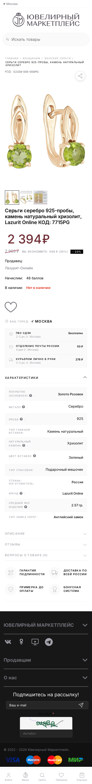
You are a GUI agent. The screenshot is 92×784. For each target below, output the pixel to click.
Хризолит (75, 443)
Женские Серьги (57, 58)
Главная (11, 58)
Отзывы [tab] (13, 544)
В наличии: (14, 287)
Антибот (45, 714)
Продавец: (14, 261)
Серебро (75, 406)
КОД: (8, 71)
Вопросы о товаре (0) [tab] (26, 555)
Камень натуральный (65, 431)
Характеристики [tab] (21, 378)
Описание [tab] (15, 533)
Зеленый (76, 457)
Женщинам (31, 58)
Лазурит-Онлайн (19, 268)
